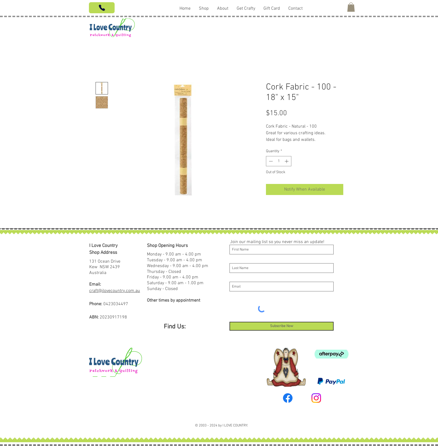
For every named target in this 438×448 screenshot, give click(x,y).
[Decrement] (270, 161)
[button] (351, 7)
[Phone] (102, 7)
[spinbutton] (279, 161)
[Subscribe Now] (281, 326)
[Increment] (287, 161)
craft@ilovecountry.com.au (114, 291)
